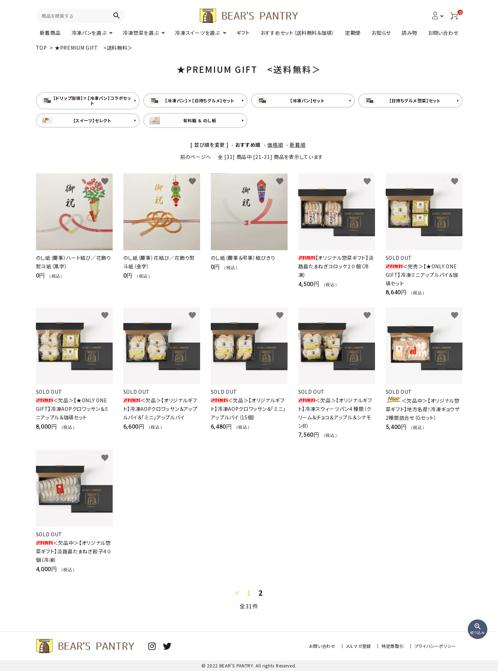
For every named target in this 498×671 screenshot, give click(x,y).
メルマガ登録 (358, 646)
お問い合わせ (322, 646)
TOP (41, 47)
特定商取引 (392, 646)
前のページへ (195, 156)
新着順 (297, 144)
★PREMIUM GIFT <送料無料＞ (94, 47)
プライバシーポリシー (435, 646)
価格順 (275, 144)
